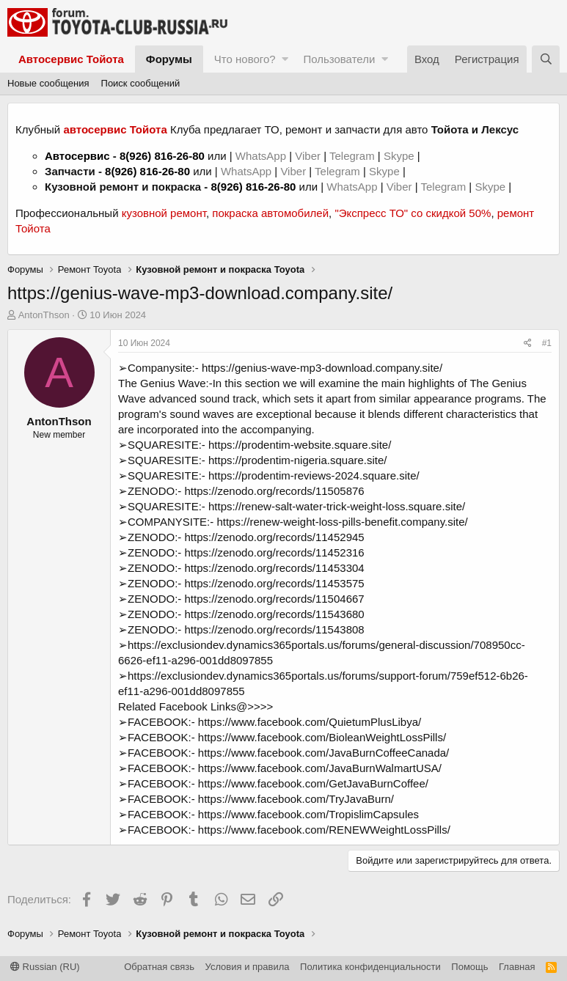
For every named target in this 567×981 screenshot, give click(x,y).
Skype (400, 156)
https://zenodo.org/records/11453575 (275, 583)
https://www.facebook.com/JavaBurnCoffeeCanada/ (323, 752)
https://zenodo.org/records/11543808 (275, 629)
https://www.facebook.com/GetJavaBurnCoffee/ (313, 783)
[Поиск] (546, 59)
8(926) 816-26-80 (162, 156)
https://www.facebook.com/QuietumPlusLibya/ (309, 722)
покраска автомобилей (270, 213)
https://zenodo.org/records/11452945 (275, 537)
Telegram (353, 156)
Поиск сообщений (140, 83)
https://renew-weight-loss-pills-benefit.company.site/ (341, 521)
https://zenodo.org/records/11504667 (275, 598)
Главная (517, 966)
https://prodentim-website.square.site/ (299, 444)
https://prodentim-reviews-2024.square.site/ (314, 475)
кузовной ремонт (164, 213)
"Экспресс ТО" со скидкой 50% (412, 213)
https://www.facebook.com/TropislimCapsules (308, 814)
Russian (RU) (45, 966)
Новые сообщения (48, 83)
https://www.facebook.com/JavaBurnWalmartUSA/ (320, 768)
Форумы (169, 59)
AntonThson (44, 314)
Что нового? (245, 59)
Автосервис (77, 156)
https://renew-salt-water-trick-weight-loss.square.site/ (336, 506)
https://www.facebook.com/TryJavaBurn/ (296, 799)
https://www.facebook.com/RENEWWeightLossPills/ (324, 829)
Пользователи (339, 59)
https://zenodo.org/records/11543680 (275, 614)
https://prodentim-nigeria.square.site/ (297, 460)
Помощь (469, 966)
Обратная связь (159, 966)
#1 (547, 343)
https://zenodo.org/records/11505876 (275, 491)
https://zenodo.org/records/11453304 (275, 568)
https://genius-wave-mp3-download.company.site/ (322, 367)
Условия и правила (247, 966)
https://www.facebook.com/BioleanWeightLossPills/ (322, 737)
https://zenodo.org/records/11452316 (275, 552)
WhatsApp (262, 156)
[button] (285, 59)
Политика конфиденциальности (370, 966)
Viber (308, 156)
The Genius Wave (162, 383)
